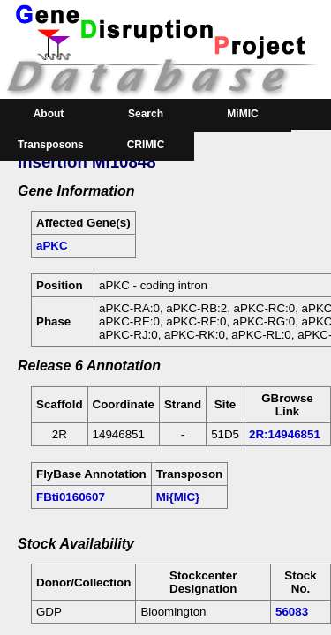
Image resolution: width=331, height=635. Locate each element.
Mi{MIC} (178, 497)
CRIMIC (146, 144)
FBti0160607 (70, 497)
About (49, 114)
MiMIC (242, 114)
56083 (291, 611)
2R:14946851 (284, 434)
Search (145, 114)
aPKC (52, 245)
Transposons (51, 144)
